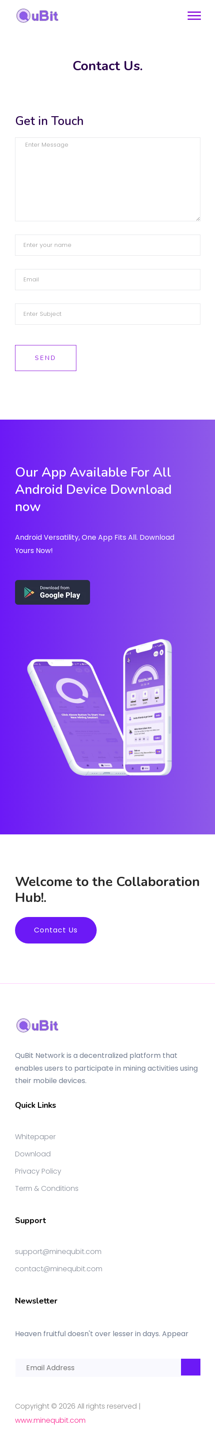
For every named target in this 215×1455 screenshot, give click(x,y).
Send (46, 358)
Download (33, 1154)
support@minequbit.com (58, 1252)
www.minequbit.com (50, 1420)
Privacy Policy (38, 1171)
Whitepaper (35, 1137)
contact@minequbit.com (58, 1269)
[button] (194, 14)
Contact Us (56, 930)
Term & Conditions (47, 1188)
